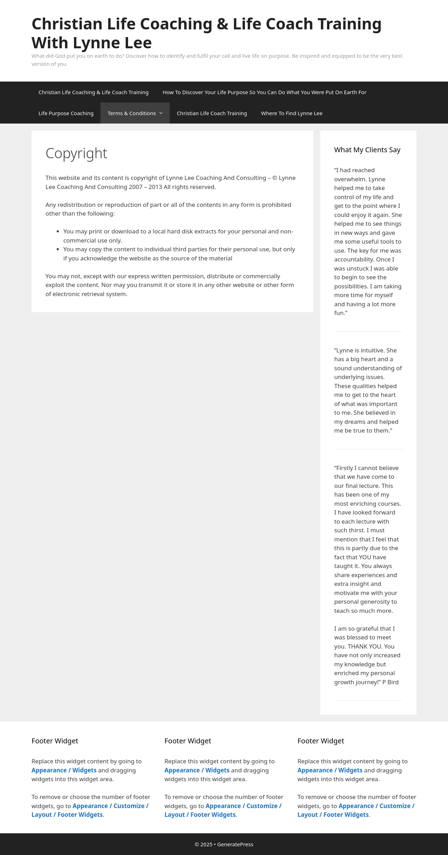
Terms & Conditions (138, 113)
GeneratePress (235, 844)
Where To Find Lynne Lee (291, 113)
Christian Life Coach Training (212, 113)
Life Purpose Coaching (65, 113)
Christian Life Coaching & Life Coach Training (93, 92)
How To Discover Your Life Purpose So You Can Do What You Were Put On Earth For (264, 92)
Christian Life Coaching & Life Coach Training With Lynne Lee (206, 33)
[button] (163, 113)
